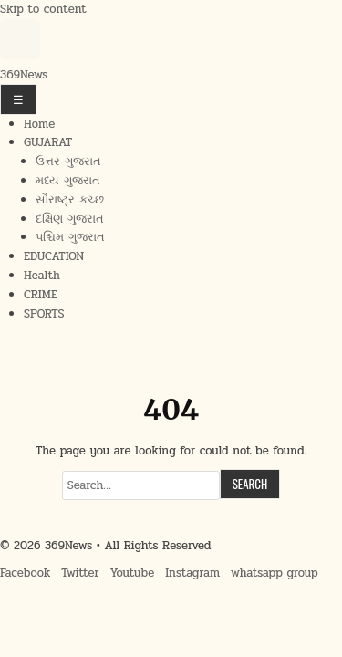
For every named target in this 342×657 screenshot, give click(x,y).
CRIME (40, 295)
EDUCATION (54, 256)
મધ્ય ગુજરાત (68, 181)
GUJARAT (48, 142)
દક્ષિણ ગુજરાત (70, 219)
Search (250, 483)
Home (39, 124)
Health (42, 275)
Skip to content (43, 9)
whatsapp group (274, 573)
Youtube (132, 573)
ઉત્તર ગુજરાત (68, 161)
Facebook (25, 573)
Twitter (79, 573)
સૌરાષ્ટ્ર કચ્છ (70, 200)
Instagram (192, 573)
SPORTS (44, 314)
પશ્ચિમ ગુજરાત (70, 237)
